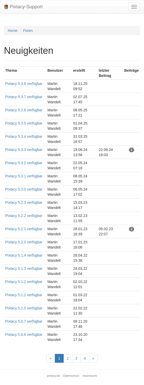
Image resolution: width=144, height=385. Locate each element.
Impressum (90, 375)
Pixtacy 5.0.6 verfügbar (23, 334)
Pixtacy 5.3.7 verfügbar (23, 97)
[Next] (93, 358)
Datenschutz (71, 375)
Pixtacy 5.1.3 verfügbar (23, 268)
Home (12, 30)
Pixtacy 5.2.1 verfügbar (23, 229)
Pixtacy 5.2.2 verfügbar (23, 216)
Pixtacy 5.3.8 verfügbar (23, 84)
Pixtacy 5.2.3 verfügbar (23, 202)
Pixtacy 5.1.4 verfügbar (23, 255)
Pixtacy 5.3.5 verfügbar (23, 123)
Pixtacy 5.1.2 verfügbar (23, 282)
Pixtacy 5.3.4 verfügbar (23, 136)
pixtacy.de (53, 375)
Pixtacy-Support (23, 7)
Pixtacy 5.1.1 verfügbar (23, 295)
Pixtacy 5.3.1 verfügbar (23, 176)
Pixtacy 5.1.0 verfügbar (23, 308)
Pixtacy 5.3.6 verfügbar (23, 110)
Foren (28, 30)
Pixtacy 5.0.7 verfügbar (23, 321)
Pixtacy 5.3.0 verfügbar (23, 189)
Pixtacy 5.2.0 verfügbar (23, 242)
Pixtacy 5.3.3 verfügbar (23, 150)
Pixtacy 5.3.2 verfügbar (23, 163)
